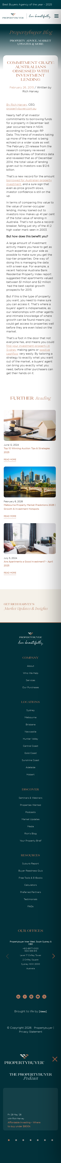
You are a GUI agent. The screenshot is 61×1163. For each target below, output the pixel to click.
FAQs (30, 906)
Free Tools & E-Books (30, 878)
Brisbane (30, 724)
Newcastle (30, 731)
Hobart (30, 774)
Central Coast (30, 746)
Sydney (30, 710)
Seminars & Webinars (30, 798)
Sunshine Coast (30, 760)
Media (30, 826)
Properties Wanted (30, 805)
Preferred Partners (30, 892)
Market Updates (31, 819)
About (30, 666)
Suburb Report (30, 863)
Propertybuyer (43, 1027)
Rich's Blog (30, 833)
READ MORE (10, 459)
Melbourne (30, 717)
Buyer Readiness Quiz (30, 870)
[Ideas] (43, 1011)
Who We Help (30, 673)
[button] (53, 956)
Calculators (30, 885)
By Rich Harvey (16, 104)
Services (30, 680)
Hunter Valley (30, 738)
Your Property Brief (30, 840)
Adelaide (30, 767)
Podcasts (30, 812)
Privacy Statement (30, 1031)
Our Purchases (30, 687)
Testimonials (30, 899)
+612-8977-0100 (31, 948)
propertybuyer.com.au (21, 108)
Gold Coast (30, 753)
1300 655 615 (30, 951)
